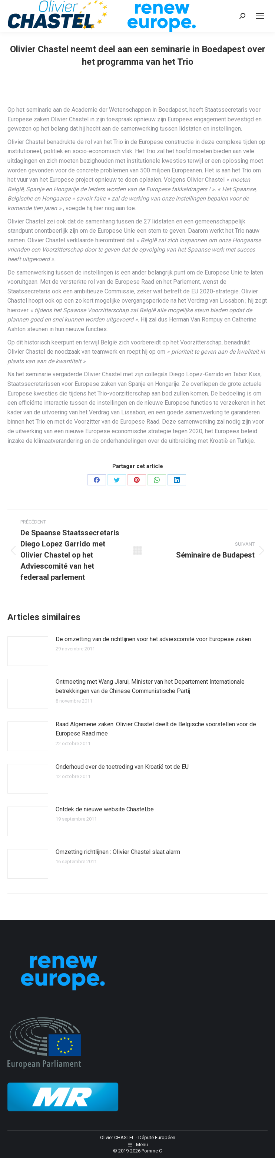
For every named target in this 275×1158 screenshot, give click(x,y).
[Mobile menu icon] (260, 16)
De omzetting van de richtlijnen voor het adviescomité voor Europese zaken (153, 639)
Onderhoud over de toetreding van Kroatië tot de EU (122, 766)
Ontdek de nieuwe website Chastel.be (105, 809)
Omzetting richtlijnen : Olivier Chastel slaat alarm (118, 851)
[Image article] (27, 651)
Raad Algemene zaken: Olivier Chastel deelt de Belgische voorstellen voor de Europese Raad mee (156, 729)
